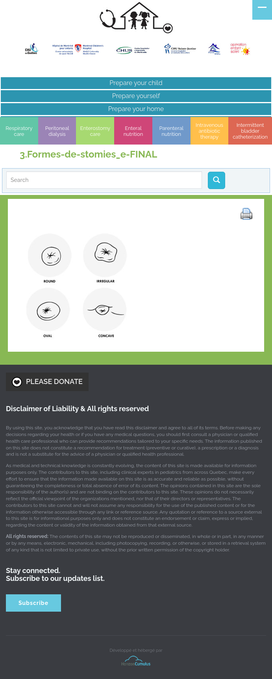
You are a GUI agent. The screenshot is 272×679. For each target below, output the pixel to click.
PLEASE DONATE (47, 382)
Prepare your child (135, 83)
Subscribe (33, 603)
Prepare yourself (136, 96)
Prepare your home (136, 109)
